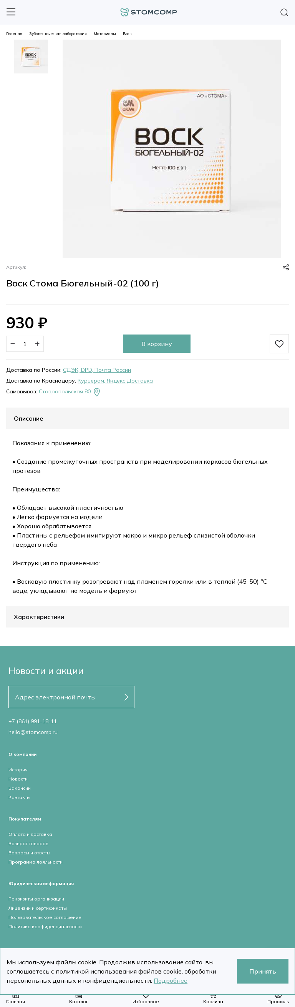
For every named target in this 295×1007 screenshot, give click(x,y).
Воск (127, 33)
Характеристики (39, 617)
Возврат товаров (28, 843)
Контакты (19, 797)
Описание (28, 418)
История (18, 769)
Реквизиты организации (36, 899)
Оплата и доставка (30, 834)
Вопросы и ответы (29, 853)
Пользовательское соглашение (44, 917)
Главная (14, 33)
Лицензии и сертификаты (37, 908)
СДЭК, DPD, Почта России (97, 369)
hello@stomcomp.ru (33, 732)
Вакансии (19, 788)
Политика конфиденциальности (45, 926)
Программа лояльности (35, 862)
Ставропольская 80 (70, 392)
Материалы (105, 33)
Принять (262, 971)
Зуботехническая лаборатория (58, 33)
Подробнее (170, 980)
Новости (18, 779)
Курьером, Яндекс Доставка (115, 380)
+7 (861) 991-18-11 (32, 721)
